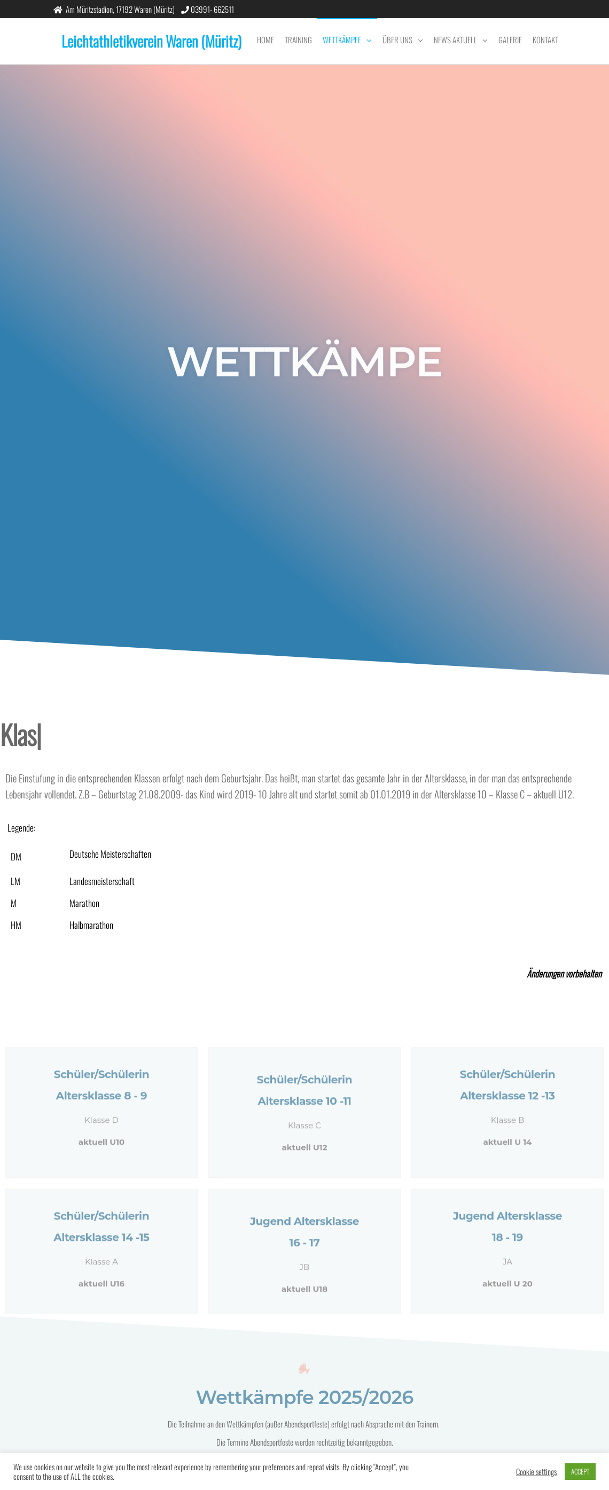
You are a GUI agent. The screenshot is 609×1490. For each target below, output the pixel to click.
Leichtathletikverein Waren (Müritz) (151, 41)
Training (298, 39)
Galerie (510, 39)
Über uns (397, 39)
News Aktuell (455, 39)
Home (265, 39)
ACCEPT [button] (580, 1471)
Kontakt (545, 39)
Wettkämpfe (342, 39)
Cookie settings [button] (536, 1472)
